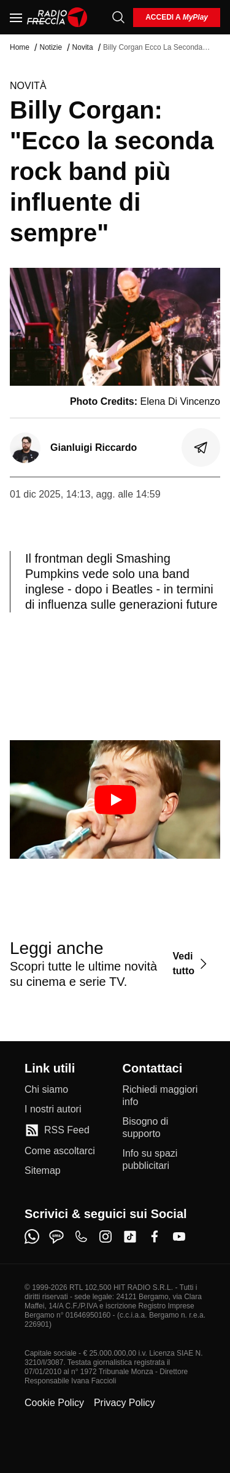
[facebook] (154, 1236)
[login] (176, 17)
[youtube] (179, 1236)
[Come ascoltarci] (60, 1151)
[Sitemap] (43, 1171)
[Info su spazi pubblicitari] (164, 1159)
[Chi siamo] (46, 1090)
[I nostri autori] (53, 1109)
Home (19, 47)
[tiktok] (130, 1236)
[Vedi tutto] (191, 963)
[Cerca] (118, 17)
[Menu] (16, 17)
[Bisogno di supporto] (164, 1127)
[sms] (56, 1236)
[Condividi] (201, 448)
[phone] (81, 1236)
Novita (82, 47)
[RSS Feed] (57, 1130)
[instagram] (105, 1236)
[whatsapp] (32, 1236)
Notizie (50, 47)
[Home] (57, 17)
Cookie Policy (54, 1402)
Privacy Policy (124, 1402)
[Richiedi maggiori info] (164, 1096)
